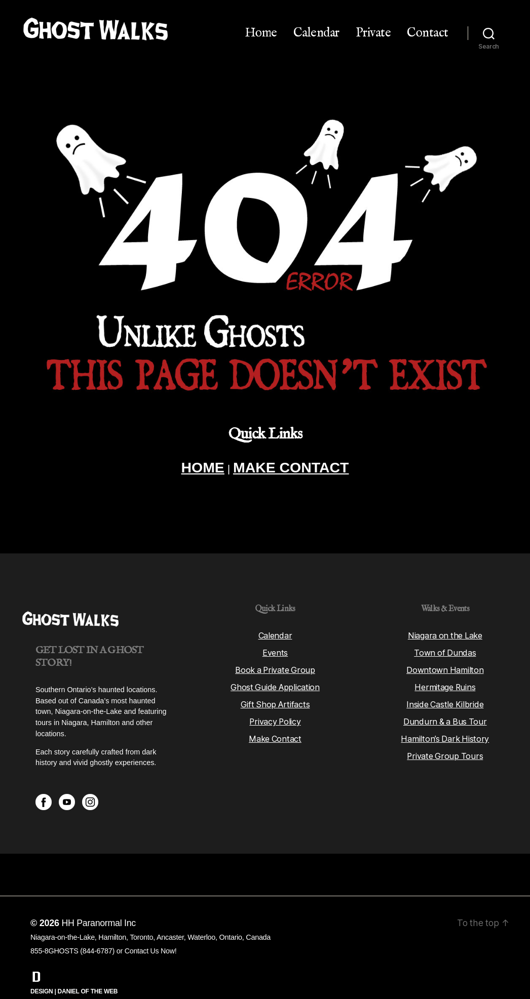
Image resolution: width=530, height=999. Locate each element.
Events (274, 632)
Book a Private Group (275, 650)
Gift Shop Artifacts (275, 684)
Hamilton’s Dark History (445, 718)
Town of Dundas (444, 632)
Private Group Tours (445, 736)
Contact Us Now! (151, 931)
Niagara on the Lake (445, 615)
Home (261, 33)
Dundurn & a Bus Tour (445, 701)
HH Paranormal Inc (98, 903)
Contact (427, 33)
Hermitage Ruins (445, 667)
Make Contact (275, 718)
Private (373, 33)
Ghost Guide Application (275, 667)
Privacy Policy (274, 701)
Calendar (316, 33)
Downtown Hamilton (445, 650)
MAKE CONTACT (292, 468)
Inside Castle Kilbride (445, 684)
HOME (199, 468)
